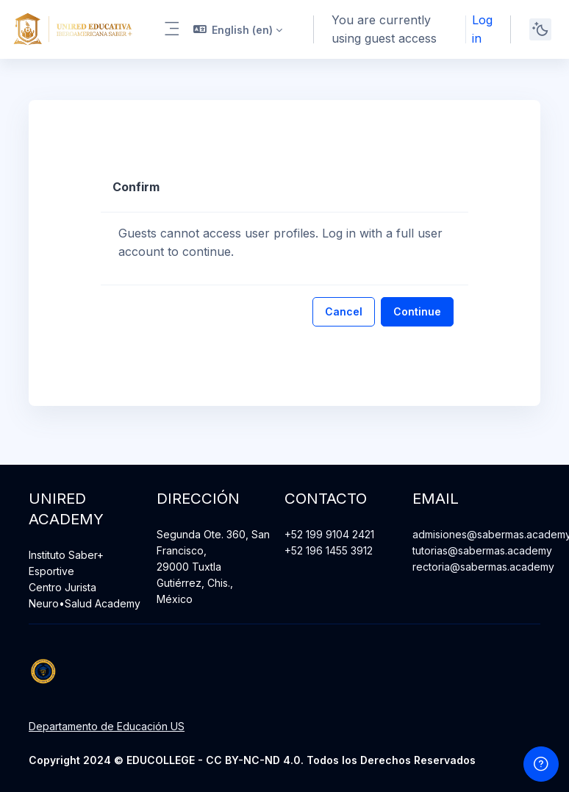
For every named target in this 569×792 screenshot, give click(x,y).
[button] (238, 29)
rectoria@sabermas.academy (483, 566)
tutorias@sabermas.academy (482, 550)
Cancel (343, 311)
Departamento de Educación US (107, 726)
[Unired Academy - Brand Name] (73, 29)
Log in (482, 29)
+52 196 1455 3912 (328, 550)
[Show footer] (541, 764)
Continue (417, 311)
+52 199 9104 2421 (329, 534)
